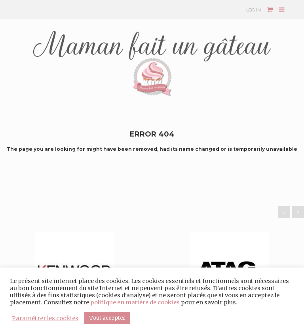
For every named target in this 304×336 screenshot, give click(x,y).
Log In (253, 10)
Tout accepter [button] (107, 318)
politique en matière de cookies (135, 302)
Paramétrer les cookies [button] (45, 318)
